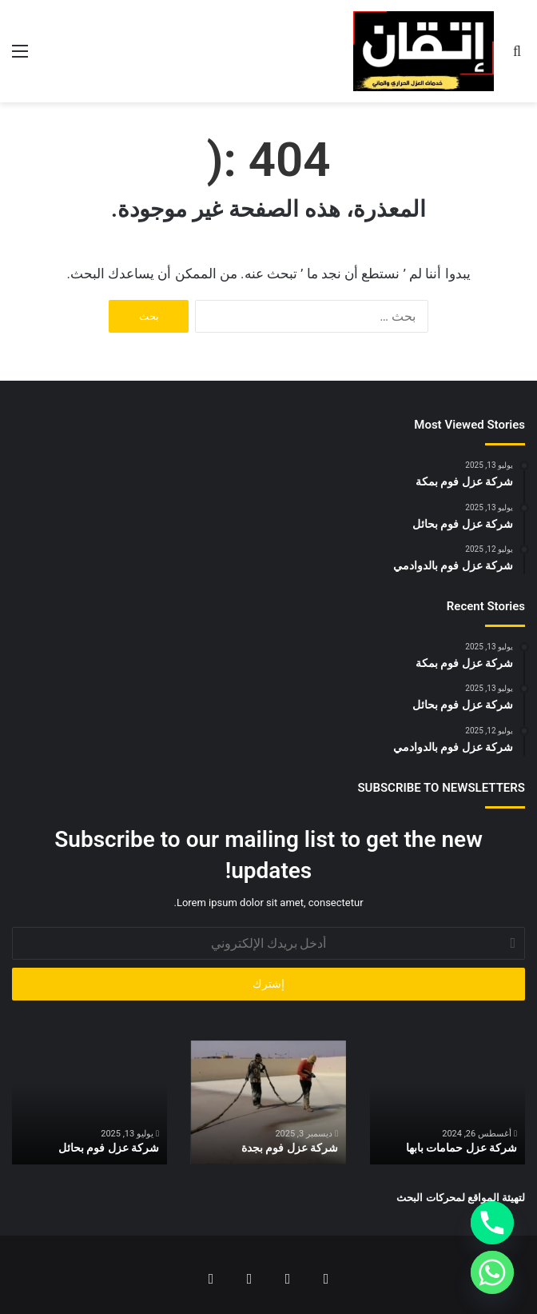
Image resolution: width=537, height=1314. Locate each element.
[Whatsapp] (492, 1272)
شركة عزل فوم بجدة (289, 1147)
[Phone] (492, 1222)
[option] (447, 1102)
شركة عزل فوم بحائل (108, 1147)
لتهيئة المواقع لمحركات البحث (460, 1198)
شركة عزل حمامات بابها (461, 1147)
